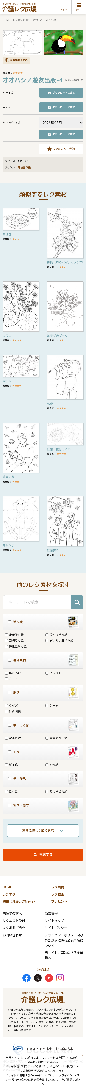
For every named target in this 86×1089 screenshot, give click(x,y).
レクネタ (9, 894)
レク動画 (57, 894)
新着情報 (51, 913)
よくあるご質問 (14, 927)
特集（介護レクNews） (19, 901)
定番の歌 (13, 738)
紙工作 (11, 765)
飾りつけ (13, 673)
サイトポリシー (56, 927)
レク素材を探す (21, 20)
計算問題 (13, 711)
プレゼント (59, 901)
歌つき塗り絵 (56, 635)
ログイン (64, 10)
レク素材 (57, 887)
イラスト (53, 673)
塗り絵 (11, 791)
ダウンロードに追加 (63, 92)
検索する (45, 854)
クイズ (11, 705)
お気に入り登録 (64, 148)
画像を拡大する (19, 60)
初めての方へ (12, 913)
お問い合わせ (12, 934)
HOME (6, 20)
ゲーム (51, 705)
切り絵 (51, 765)
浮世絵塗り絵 (16, 646)
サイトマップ (54, 920)
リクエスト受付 (14, 920)
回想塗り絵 (14, 640)
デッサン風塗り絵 (59, 640)
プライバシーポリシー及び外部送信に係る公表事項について (64, 940)
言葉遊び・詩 (56, 738)
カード (11, 679)
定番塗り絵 (24, 167)
